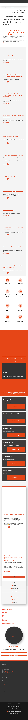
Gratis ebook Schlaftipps (8, 210)
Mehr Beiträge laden (14, 576)
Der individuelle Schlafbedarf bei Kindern (13, 155)
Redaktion (12, 7)
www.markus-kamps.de (5, 683)
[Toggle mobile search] (23, 4)
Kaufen (5, 612)
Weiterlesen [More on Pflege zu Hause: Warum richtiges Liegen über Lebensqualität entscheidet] (6, 527)
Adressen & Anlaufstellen (9, 623)
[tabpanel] (14, 535)
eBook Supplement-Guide (9, 176)
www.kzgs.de (4, 685)
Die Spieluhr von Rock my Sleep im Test (12, 246)
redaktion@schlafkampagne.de (9, 671)
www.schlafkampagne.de (8, 672)
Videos (5, 620)
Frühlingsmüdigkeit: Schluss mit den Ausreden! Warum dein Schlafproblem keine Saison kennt (13, 95)
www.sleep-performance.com (6, 684)
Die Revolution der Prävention (10, 55)
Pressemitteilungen (8, 615)
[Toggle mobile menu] (25, 4)
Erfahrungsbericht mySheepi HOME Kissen (13, 191)
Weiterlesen (5, 42)
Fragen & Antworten (8, 609)
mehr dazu (5, 62)
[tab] (14, 487)
